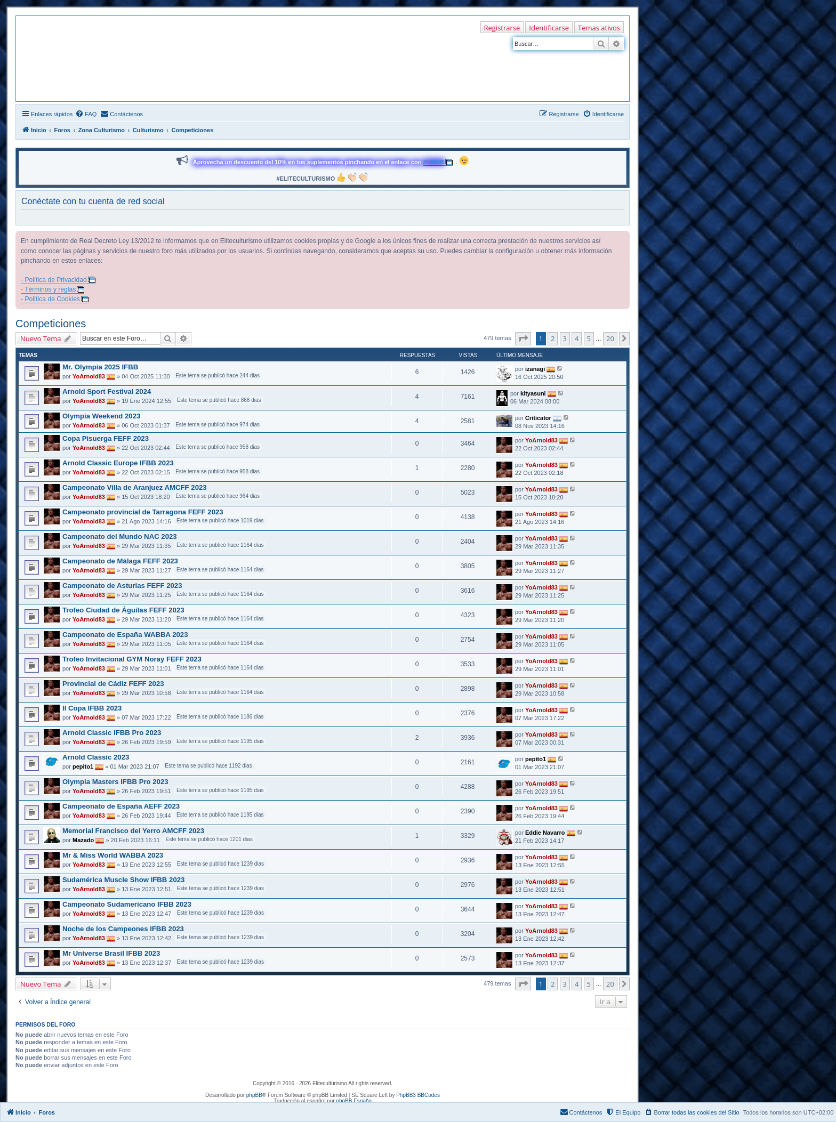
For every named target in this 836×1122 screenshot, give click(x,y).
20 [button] (610, 338)
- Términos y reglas (48, 289)
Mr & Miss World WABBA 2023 (112, 855)
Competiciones (50, 323)
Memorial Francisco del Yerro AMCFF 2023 (133, 831)
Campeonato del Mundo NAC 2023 (119, 536)
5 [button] (589, 338)
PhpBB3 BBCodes (418, 1095)
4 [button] (576, 338)
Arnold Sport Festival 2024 (106, 391)
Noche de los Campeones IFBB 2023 (123, 929)
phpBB (254, 1095)
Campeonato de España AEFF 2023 (121, 806)
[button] (523, 338)
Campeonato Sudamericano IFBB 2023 (126, 904)
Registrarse (502, 28)
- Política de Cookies (50, 299)
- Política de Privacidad (54, 280)
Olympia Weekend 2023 (101, 416)
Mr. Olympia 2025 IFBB (100, 367)
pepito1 (83, 766)
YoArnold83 (89, 376)
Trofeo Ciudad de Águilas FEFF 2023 (123, 610)
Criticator (538, 417)
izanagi (535, 368)
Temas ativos (599, 28)
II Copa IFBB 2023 (92, 708)
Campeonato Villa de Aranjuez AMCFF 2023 (134, 487)
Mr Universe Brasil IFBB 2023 (111, 953)
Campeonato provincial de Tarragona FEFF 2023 (142, 512)
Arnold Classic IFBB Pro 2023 (111, 733)
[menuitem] (86, 114)
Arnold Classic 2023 (95, 757)
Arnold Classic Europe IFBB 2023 (118, 463)
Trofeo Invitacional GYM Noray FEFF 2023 (132, 659)
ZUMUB (433, 162)
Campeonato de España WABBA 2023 (125, 635)
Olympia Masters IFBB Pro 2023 (115, 782)
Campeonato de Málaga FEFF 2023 (120, 561)
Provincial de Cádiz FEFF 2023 (113, 684)
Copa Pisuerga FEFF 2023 (105, 438)
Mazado (83, 840)
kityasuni (533, 393)
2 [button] (552, 338)
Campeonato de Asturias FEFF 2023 (122, 586)
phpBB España (354, 1101)
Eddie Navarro (545, 832)
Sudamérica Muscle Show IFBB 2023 (123, 880)
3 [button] (565, 338)
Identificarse (549, 28)
